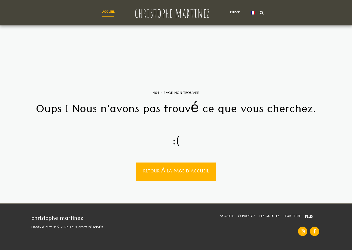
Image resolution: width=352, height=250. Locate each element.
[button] (261, 13)
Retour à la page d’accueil (176, 172)
